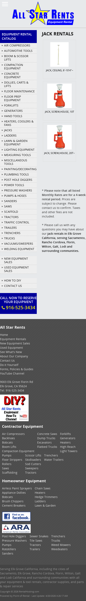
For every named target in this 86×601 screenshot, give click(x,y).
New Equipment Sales (16, 260)
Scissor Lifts (33, 455)
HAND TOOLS (13, 116)
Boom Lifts (9, 447)
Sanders (7, 553)
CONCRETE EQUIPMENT (12, 75)
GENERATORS (13, 111)
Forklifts (65, 434)
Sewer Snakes (39, 536)
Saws (5, 468)
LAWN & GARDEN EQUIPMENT (16, 142)
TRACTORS (11, 217)
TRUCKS (9, 238)
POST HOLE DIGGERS (18, 180)
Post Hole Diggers (14, 536)
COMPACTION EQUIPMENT (13, 66)
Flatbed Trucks (47, 447)
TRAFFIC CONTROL (16, 222)
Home (4, 335)
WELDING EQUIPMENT (19, 249)
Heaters (65, 442)
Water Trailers (54, 460)
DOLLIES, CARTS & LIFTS (16, 84)
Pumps (6, 455)
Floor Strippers (12, 460)
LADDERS (10, 135)
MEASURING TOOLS (17, 155)
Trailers (35, 549)
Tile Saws (36, 540)
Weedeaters (59, 549)
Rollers (6, 464)
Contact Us (13, 286)
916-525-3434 (15, 390)
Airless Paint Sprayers (17, 488)
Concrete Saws (47, 434)
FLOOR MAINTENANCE (19, 91)
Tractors (30, 472)
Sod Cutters (33, 464)
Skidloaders (33, 460)
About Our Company (14, 356)
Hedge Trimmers (46, 497)
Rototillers (9, 549)
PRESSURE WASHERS (18, 190)
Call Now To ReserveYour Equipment (18, 303)
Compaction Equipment (18, 451)
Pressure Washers (14, 540)
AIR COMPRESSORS (17, 45)
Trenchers (51, 455)
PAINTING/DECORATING (20, 169)
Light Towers (68, 451)
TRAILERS (10, 228)
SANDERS (10, 201)
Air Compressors (13, 434)
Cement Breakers (14, 505)
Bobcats (7, 442)
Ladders (40, 501)
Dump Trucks (46, 438)
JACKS (8, 130)
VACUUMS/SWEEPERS (18, 244)
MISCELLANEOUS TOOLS (15, 162)
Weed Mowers (61, 545)
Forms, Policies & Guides (16, 369)
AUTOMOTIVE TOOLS (18, 51)
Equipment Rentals (13, 339)
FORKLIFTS (11, 105)
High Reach (68, 447)
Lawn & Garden (45, 505)
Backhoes (8, 438)
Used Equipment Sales (16, 269)
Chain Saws (42, 488)
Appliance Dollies (14, 493)
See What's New (11, 352)
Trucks (55, 540)
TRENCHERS (12, 233)
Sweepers (31, 468)
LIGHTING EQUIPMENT (19, 150)
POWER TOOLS (14, 185)
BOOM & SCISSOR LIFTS (16, 57)
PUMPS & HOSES (15, 196)
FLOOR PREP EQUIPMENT (12, 98)
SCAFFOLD (11, 212)
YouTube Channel (12, 373)
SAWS (8, 206)
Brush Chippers (12, 501)
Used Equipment (11, 348)
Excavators (44, 442)
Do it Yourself (9, 365)
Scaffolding (9, 472)
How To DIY (12, 280)
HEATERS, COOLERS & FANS (19, 123)
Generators (67, 438)
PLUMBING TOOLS (16, 174)
